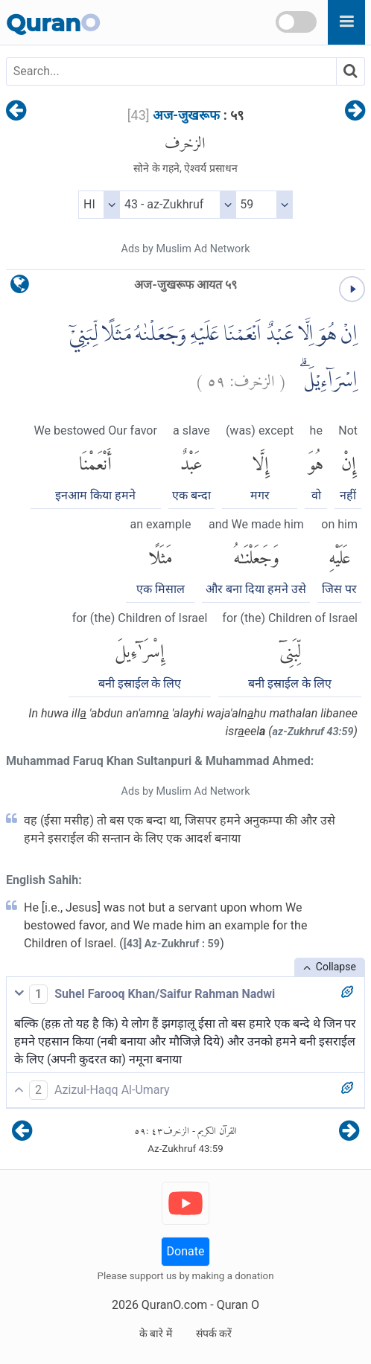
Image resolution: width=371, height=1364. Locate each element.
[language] (20, 287)
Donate (186, 1251)
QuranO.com (174, 1305)
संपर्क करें (214, 1333)
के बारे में (155, 1333)
